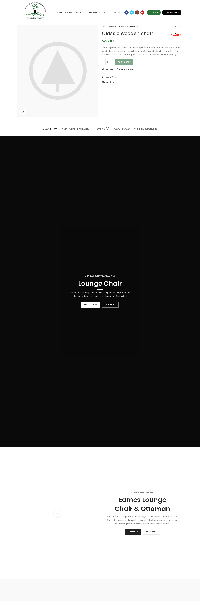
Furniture (113, 26)
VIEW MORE (110, 305)
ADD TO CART (90, 305)
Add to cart (124, 62)
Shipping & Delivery (145, 128)
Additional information (76, 128)
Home (104, 26)
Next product (181, 26)
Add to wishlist (126, 69)
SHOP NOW (133, 532)
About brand (122, 128)
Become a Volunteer (171, 12)
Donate (154, 12)
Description (50, 128)
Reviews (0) (102, 128)
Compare (109, 69)
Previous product (176, 26)
